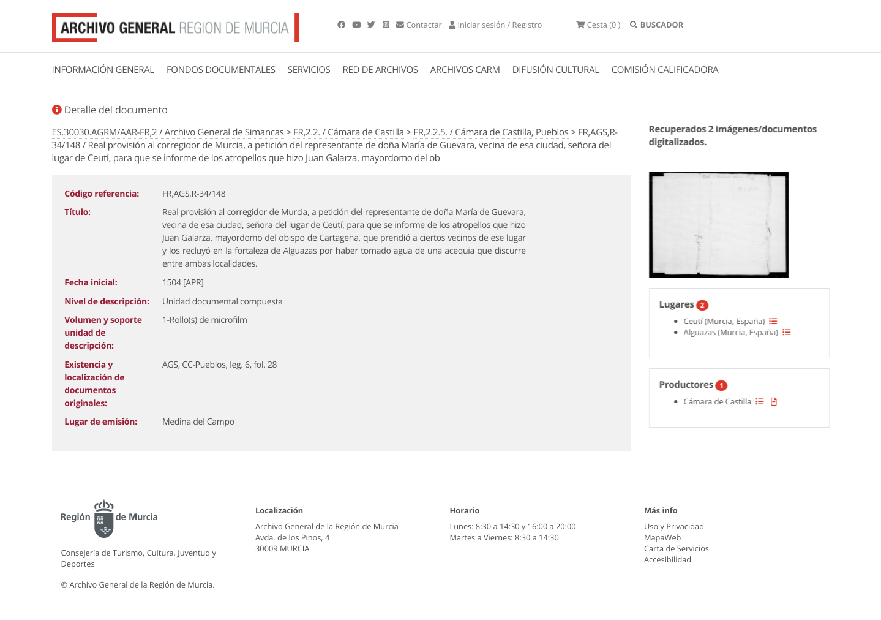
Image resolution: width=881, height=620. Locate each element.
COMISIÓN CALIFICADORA (665, 70)
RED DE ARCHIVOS (380, 70)
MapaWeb (662, 537)
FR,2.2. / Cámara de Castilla (348, 132)
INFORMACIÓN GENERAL (103, 70)
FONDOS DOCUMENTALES (221, 70)
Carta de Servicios (676, 548)
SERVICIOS (309, 70)
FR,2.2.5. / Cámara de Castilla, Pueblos (490, 132)
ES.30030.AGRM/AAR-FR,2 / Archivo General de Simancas (168, 132)
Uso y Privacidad (674, 526)
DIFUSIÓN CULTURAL (555, 70)
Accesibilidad (667, 559)
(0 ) (598, 24)
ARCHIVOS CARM (465, 70)
